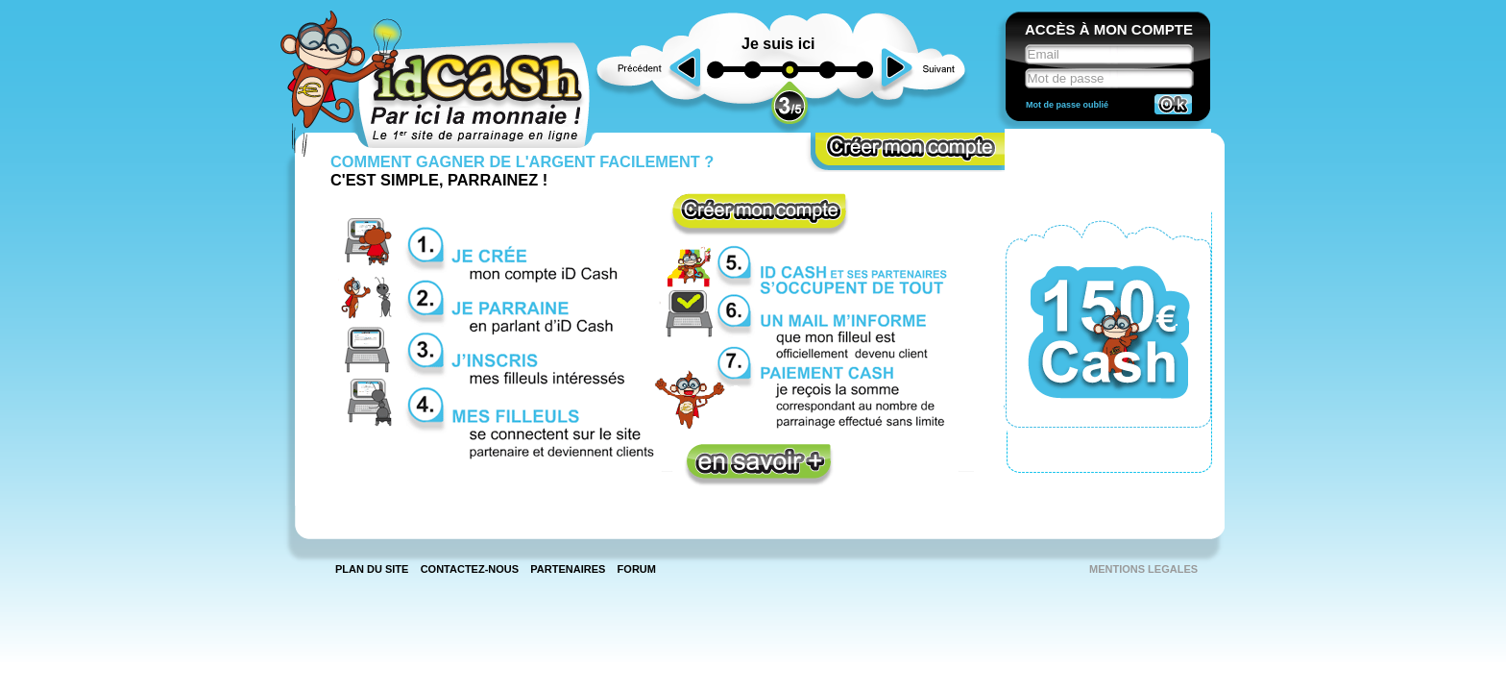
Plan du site (371, 569)
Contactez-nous (470, 569)
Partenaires (567, 569)
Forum (637, 569)
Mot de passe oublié (1067, 105)
